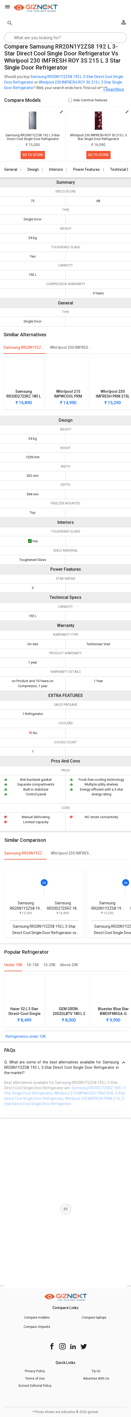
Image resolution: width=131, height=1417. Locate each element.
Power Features (86, 169)
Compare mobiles (37, 1317)
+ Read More (113, 89)
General (10, 169)
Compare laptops (94, 1317)
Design (33, 169)
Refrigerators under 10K (26, 1036)
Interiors (56, 169)
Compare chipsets (37, 1327)
